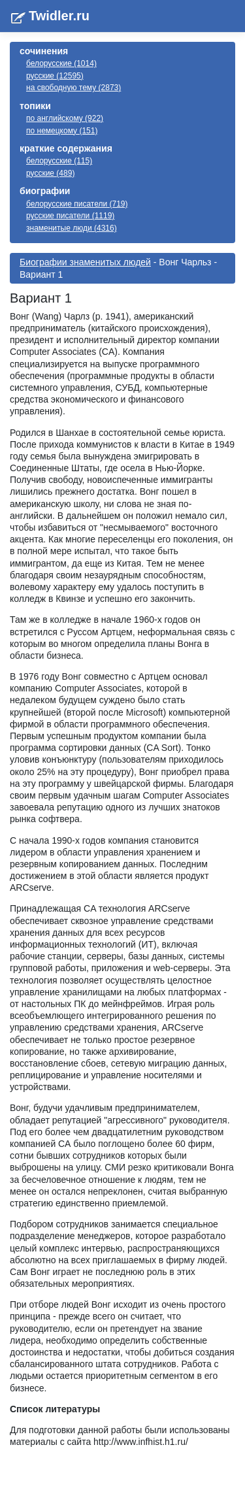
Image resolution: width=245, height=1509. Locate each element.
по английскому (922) (64, 118)
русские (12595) (55, 75)
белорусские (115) (59, 160)
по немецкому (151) (61, 130)
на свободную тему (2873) (73, 87)
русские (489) (50, 173)
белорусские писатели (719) (77, 203)
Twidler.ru (59, 15)
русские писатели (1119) (70, 215)
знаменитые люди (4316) (71, 228)
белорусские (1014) (61, 63)
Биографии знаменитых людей (85, 262)
